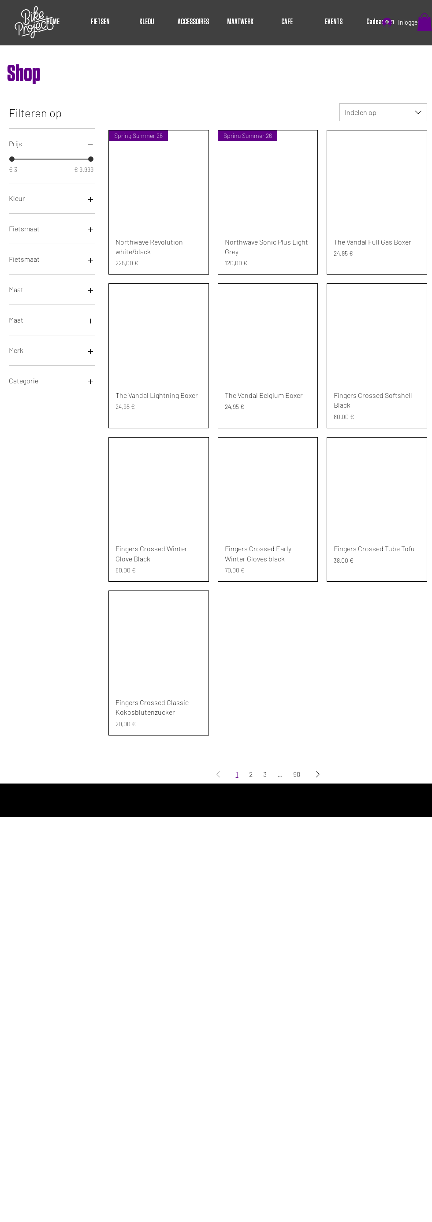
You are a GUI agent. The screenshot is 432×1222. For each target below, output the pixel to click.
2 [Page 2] (251, 774)
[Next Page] (318, 774)
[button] (424, 22)
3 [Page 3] (265, 774)
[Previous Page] (218, 774)
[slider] (12, 159)
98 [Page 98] (296, 774)
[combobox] (383, 112)
